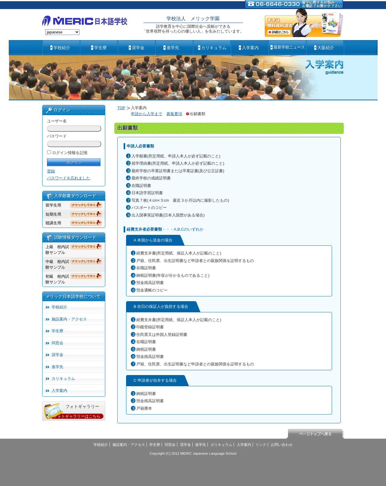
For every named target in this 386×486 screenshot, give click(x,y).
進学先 (172, 47)
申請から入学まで (146, 114)
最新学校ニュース (289, 47)
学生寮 (100, 47)
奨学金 (138, 47)
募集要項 (174, 114)
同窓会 (57, 343)
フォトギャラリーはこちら (76, 416)
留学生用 (53, 205)
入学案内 (250, 47)
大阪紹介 (325, 47)
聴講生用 (53, 223)
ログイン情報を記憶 (69, 152)
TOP (121, 108)
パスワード (57, 136)
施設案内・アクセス (69, 319)
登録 (51, 171)
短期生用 (53, 214)
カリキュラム (213, 47)
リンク (260, 445)
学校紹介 (61, 47)
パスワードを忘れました (68, 178)
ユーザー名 (57, 121)
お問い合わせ (282, 445)
